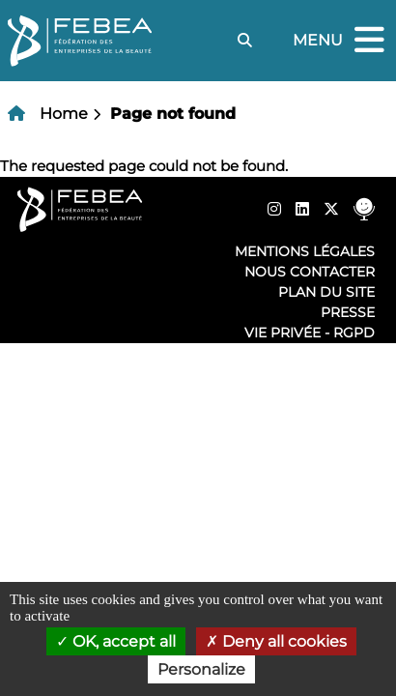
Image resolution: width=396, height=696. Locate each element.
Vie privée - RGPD (309, 332)
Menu (341, 41)
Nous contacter (309, 271)
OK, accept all (116, 641)
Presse (348, 312)
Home (64, 113)
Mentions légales (305, 251)
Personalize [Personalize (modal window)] (201, 669)
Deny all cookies (276, 641)
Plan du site (326, 292)
